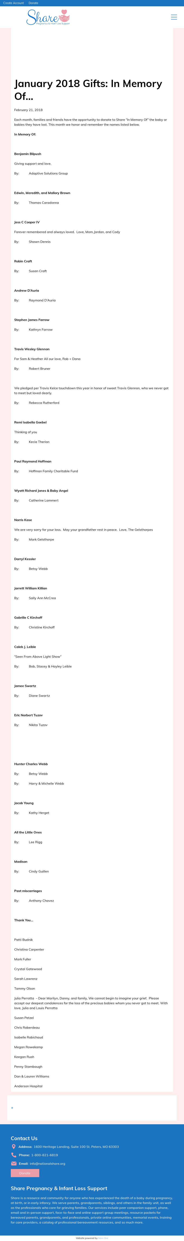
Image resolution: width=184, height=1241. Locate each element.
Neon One (103, 1238)
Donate (33, 3)
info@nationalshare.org (47, 1163)
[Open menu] (174, 17)
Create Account (13, 3)
